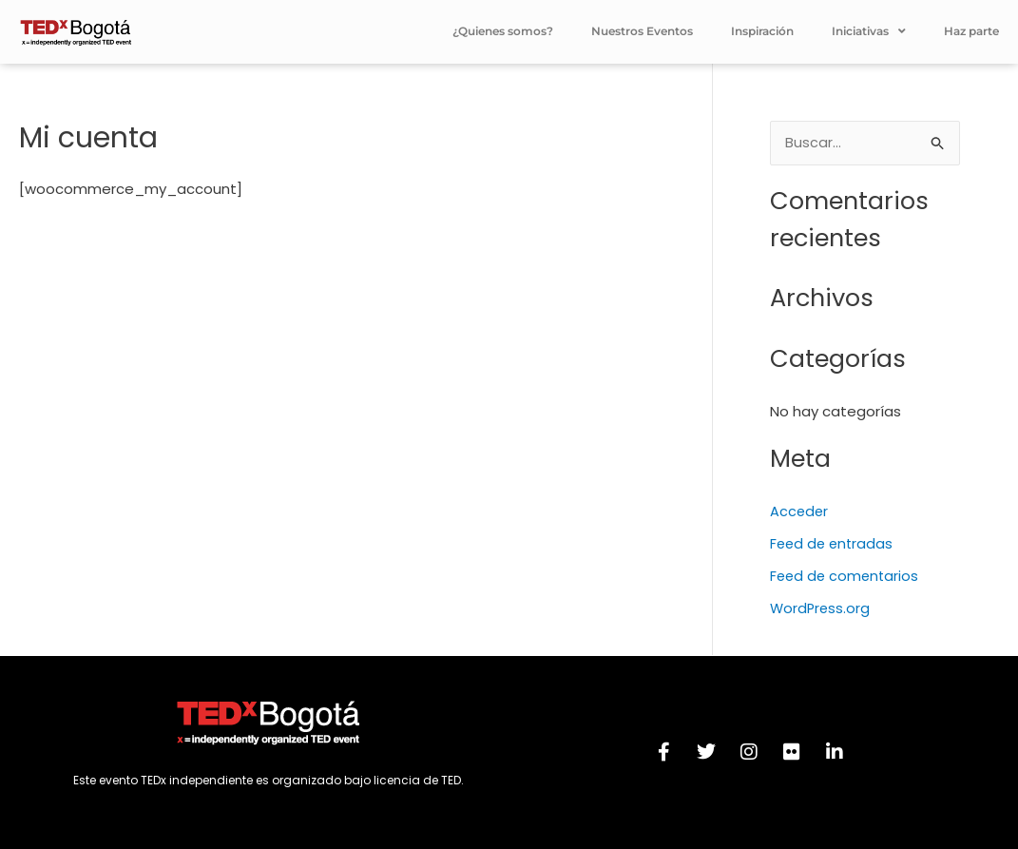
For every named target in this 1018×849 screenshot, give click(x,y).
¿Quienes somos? (502, 31)
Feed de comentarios (846, 577)
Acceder (800, 513)
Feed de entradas (833, 545)
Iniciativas (869, 31)
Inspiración (762, 31)
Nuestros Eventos (642, 31)
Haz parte (971, 31)
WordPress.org (821, 609)
